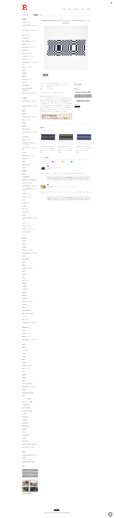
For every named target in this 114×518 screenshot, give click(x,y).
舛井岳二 (24, 244)
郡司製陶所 (24, 98)
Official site (30, 470)
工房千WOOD (25, 212)
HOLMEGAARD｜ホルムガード (29, 116)
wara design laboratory (27, 383)
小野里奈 (24, 298)
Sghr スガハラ (25, 319)
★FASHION (25, 417)
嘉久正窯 (24, 167)
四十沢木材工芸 (25, 38)
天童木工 (24, 353)
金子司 (23, 173)
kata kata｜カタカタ (27, 182)
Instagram (30, 473)
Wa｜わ (24, 371)
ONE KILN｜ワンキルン (27, 301)
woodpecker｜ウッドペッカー (29, 386)
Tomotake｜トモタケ (27, 365)
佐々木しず (24, 316)
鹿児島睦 (24, 170)
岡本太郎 (24, 292)
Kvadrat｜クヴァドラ (27, 196)
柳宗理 (23, 389)
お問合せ (24, 457)
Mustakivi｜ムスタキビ (27, 268)
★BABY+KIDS (25, 426)
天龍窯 (23, 356)
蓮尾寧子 (24, 110)
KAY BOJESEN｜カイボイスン (29, 185)
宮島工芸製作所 (25, 259)
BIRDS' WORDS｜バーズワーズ (29, 41)
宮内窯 (23, 256)
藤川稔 (23, 70)
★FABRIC (24, 420)
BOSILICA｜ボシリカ (27, 53)
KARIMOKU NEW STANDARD (29, 179)
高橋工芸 (24, 347)
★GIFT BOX (25, 441)
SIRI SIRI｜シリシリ (27, 333)
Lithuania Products (26, 232)
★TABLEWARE (25, 404)
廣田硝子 (24, 113)
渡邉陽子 (24, 374)
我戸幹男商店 (25, 85)
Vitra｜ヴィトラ (25, 368)
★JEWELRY (25, 423)
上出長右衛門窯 (25, 176)
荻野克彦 (24, 295)
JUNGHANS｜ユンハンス (28, 155)
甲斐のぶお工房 (25, 164)
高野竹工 (24, 344)
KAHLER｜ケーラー (26, 158)
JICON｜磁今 (25, 136)
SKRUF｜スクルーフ (27, 336)
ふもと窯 (24, 82)
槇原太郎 (24, 238)
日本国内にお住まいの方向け (83, 100)
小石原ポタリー (25, 202)
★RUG (23, 432)
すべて (44, 161)
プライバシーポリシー (27, 459)
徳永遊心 (24, 362)
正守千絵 (24, 241)
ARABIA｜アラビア (26, 22)
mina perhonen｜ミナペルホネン (29, 253)
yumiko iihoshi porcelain (27, 392)
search (35, 14)
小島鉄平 (24, 215)
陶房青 (23, 359)
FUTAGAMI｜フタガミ (27, 79)
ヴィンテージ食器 (26, 398)
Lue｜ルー (24, 235)
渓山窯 (23, 199)
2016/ (23, 277)
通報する (76, 104)
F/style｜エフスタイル (27, 67)
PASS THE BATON (26, 310)
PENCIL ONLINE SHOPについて (30, 455)
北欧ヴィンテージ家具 (27, 401)
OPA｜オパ (24, 307)
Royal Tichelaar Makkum (27, 313)
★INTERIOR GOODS (27, 411)
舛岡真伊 (24, 247)
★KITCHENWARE (26, 407)
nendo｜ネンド (25, 280)
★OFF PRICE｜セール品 (28, 447)
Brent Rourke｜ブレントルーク (29, 47)
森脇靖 (23, 265)
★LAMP (24, 438)
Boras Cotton (25, 50)
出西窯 (23, 330)
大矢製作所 (24, 289)
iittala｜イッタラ (26, 120)
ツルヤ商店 (24, 350)
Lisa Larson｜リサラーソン (28, 228)
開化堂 (23, 161)
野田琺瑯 (24, 283)
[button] (76, 8)
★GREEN (24, 429)
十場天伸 (24, 152)
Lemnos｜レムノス (26, 222)
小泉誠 (23, 205)
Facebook (30, 476)
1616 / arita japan (26, 129)
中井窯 (23, 271)
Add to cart (83, 96)
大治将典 (24, 286)
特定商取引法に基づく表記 (28, 462)
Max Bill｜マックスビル (27, 250)
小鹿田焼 (24, 304)
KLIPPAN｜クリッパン (27, 193)
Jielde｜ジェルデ (26, 139)
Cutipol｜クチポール (27, 59)
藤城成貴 (24, 73)
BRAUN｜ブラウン (26, 44)
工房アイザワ (25, 208)
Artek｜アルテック (26, 35)
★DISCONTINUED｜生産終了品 (29, 444)
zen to (23, 395)
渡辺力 (23, 380)
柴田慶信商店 (25, 327)
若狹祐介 (24, 377)
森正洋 (23, 262)
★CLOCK (24, 414)
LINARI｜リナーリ (26, 225)
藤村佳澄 (24, 76)
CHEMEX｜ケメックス (27, 56)
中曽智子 (24, 274)
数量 (76, 88)
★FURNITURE (25, 435)
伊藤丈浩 (24, 126)
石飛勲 (23, 123)
